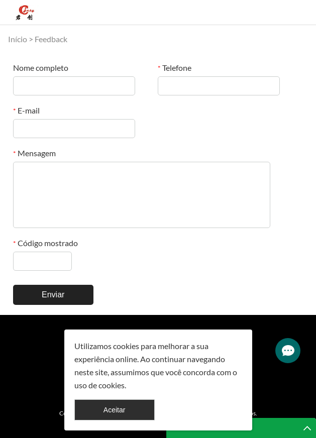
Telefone (174, 67)
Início (17, 39)
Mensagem (34, 153)
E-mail (26, 110)
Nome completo (40, 67)
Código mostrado (45, 243)
